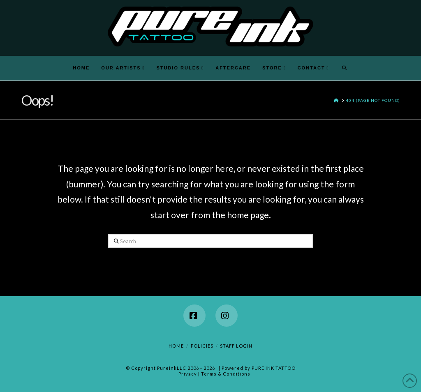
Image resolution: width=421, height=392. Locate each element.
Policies (202, 345)
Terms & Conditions (225, 373)
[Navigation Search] (344, 68)
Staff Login (236, 345)
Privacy (187, 373)
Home (176, 345)
